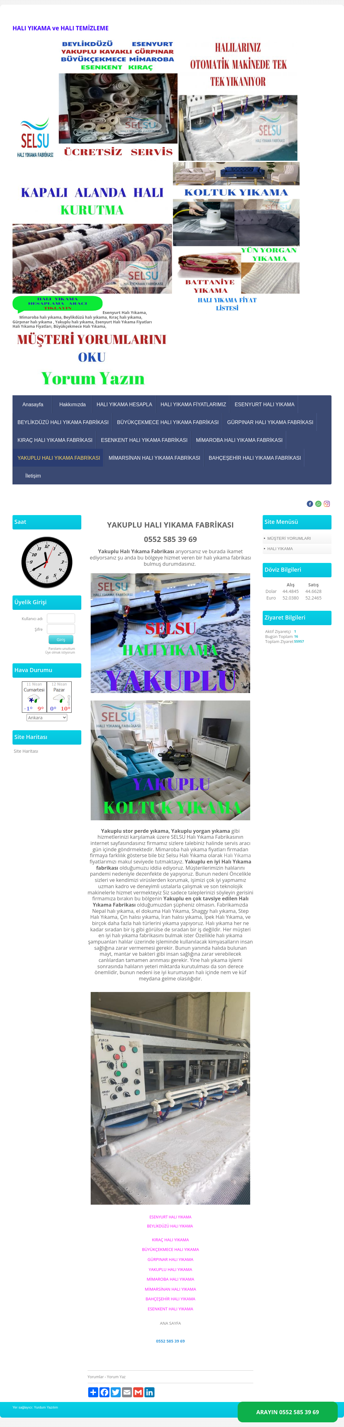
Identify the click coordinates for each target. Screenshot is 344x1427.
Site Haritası (26, 751)
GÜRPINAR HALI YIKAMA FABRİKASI (270, 422)
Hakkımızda (72, 404)
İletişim (33, 475)
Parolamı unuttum (61, 648)
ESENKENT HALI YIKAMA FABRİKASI (144, 440)
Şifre (39, 629)
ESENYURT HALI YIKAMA (264, 404)
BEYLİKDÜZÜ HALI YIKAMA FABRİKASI (63, 422)
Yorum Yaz (116, 1376)
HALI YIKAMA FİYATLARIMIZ (193, 404)
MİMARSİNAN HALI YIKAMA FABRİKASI (154, 458)
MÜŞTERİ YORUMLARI (289, 538)
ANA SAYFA (170, 1323)
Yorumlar (96, 1376)
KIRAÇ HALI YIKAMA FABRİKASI (55, 440)
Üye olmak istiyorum (60, 652)
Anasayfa (33, 404)
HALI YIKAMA (280, 548)
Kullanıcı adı (32, 619)
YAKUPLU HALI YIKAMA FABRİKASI (59, 458)
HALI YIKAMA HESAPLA (124, 404)
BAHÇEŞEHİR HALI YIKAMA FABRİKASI (255, 458)
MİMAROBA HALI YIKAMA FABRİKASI (239, 440)
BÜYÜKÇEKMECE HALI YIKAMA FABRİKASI (168, 422)
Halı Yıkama (237, 855)
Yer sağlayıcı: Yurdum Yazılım (35, 1407)
